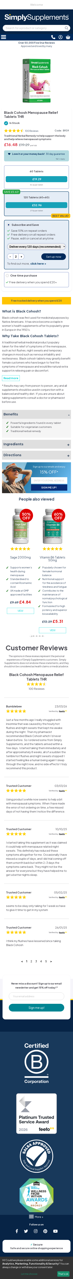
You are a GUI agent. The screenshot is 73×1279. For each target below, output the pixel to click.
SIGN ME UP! (49, 487)
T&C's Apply (60, 159)
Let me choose (29, 1273)
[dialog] (36, 1268)
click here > (38, 263)
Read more (11, 378)
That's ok (63, 1273)
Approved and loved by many (36, 44)
